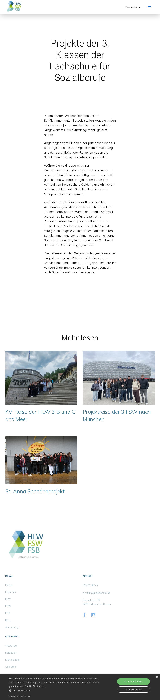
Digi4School (12, 659)
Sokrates (10, 666)
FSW (8, 606)
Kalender (10, 652)
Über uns (10, 592)
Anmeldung (12, 627)
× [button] (157, 677)
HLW (8, 599)
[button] (133, 7)
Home (8, 585)
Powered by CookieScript (19, 696)
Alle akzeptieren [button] (133, 681)
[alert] (80, 687)
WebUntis (11, 645)
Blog (8, 620)
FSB (7, 613)
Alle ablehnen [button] (133, 689)
